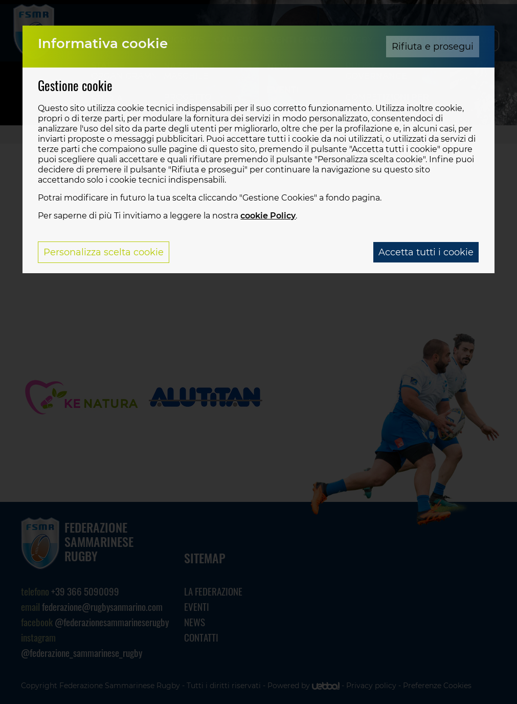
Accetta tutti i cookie (426, 252)
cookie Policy (268, 216)
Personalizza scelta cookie (103, 252)
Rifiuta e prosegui (433, 46)
